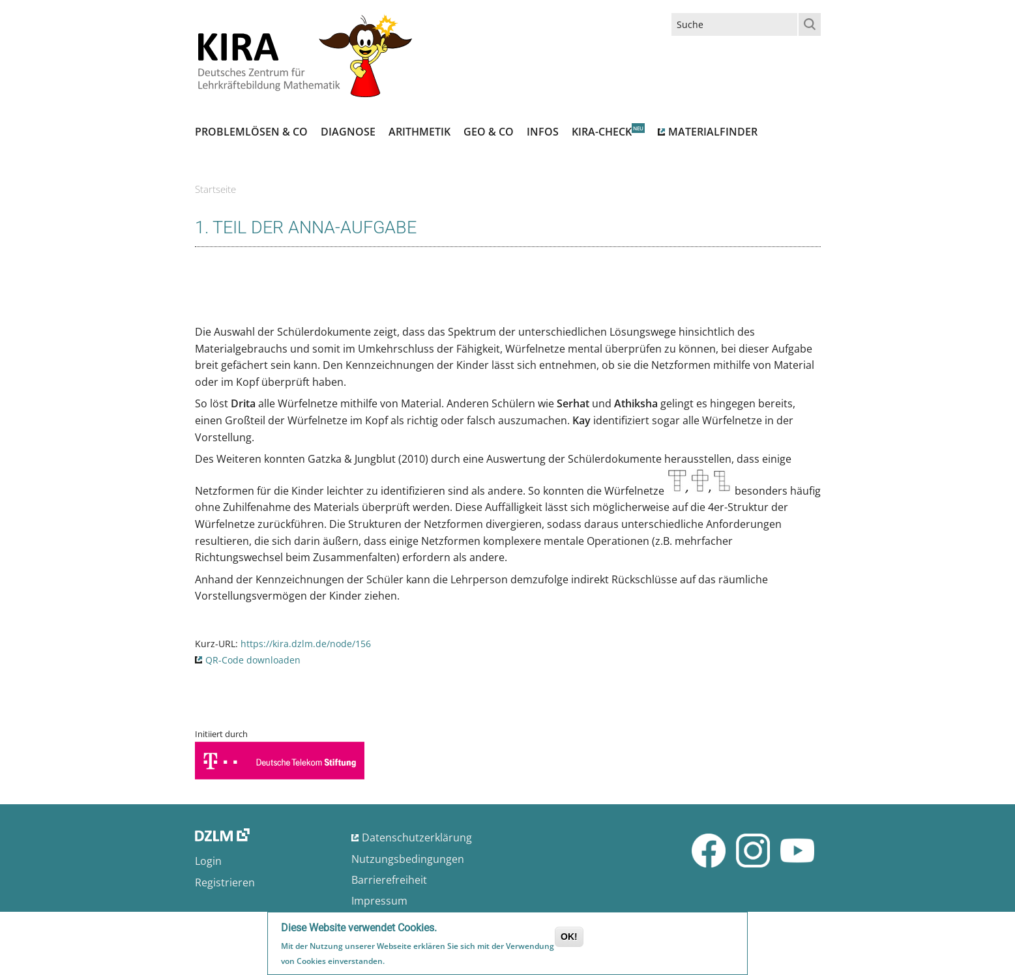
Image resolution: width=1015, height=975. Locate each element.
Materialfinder (713, 131)
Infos (543, 131)
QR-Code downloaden (253, 660)
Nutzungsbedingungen (407, 859)
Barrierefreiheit (389, 880)
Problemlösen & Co (251, 131)
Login (208, 861)
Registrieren (225, 882)
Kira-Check (602, 131)
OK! (569, 938)
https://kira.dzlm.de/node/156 (306, 643)
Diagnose (348, 131)
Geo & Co (488, 131)
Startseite (215, 189)
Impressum (379, 901)
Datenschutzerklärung (417, 837)
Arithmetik (419, 131)
